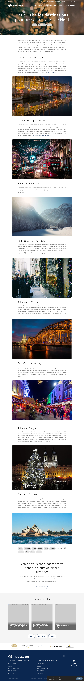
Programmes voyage (50, 5)
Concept (61, 5)
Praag (27, 551)
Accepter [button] (79, 678)
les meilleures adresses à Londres (41, 135)
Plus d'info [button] (58, 679)
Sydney (32, 551)
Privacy (46, 678)
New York (40, 548)
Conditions (33, 678)
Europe (34, 24)
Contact (63, 1)
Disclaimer (40, 678)
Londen (34, 548)
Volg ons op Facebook (70, 656)
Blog (40, 5)
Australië (39, 551)
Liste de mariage (50, 1)
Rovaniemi (52, 548)
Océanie (49, 24)
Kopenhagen (27, 548)
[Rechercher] (74, 1)
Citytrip (20, 548)
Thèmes (34, 5)
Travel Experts (70, 5)
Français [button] (10, 1)
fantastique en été (52, 72)
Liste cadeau (57, 1)
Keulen (46, 548)
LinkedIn (71, 1)
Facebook (68, 1)
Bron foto (69, 421)
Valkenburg (21, 551)
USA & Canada (42, 24)
